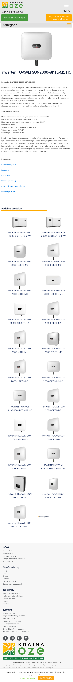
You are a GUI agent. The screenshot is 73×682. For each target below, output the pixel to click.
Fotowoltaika (8, 551)
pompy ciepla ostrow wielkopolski (28, 667)
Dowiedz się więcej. (27, 678)
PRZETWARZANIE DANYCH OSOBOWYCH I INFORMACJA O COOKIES (37, 662)
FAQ (4, 573)
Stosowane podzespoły (13, 584)
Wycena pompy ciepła (12, 593)
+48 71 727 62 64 (12, 12)
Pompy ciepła (8, 553)
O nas (5, 576)
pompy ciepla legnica (41, 665)
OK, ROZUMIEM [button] (46, 678)
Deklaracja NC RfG (8, 192)
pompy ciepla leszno (27, 665)
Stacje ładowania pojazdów (14, 559)
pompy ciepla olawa (46, 667)
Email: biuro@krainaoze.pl (13, 629)
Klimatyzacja (8, 561)
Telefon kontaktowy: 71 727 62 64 (16, 632)
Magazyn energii (10, 556)
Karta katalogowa (8, 165)
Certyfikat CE (6, 175)
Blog (5, 571)
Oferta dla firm (9, 599)
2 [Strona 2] (39, 516)
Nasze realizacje (10, 581)
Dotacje (6, 579)
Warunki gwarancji (8, 181)
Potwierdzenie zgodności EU (13, 186)
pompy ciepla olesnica (10, 667)
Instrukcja (5, 170)
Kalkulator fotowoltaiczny (13, 596)
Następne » (44, 516)
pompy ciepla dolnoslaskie (11, 665)
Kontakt (6, 604)
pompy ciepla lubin (55, 665)
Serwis (6, 601)
